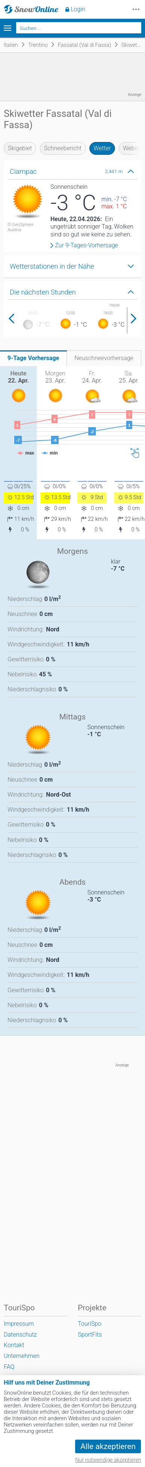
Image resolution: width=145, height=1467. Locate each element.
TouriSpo (89, 1323)
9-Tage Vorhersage (33, 358)
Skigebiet (20, 148)
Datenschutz (20, 1334)
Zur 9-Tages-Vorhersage (86, 245)
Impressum (19, 1323)
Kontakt (14, 1345)
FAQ (9, 1366)
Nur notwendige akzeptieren (108, 1460)
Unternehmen (21, 1355)
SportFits (90, 1334)
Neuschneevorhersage (103, 358)
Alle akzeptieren (108, 1446)
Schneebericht (63, 148)
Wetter (102, 148)
